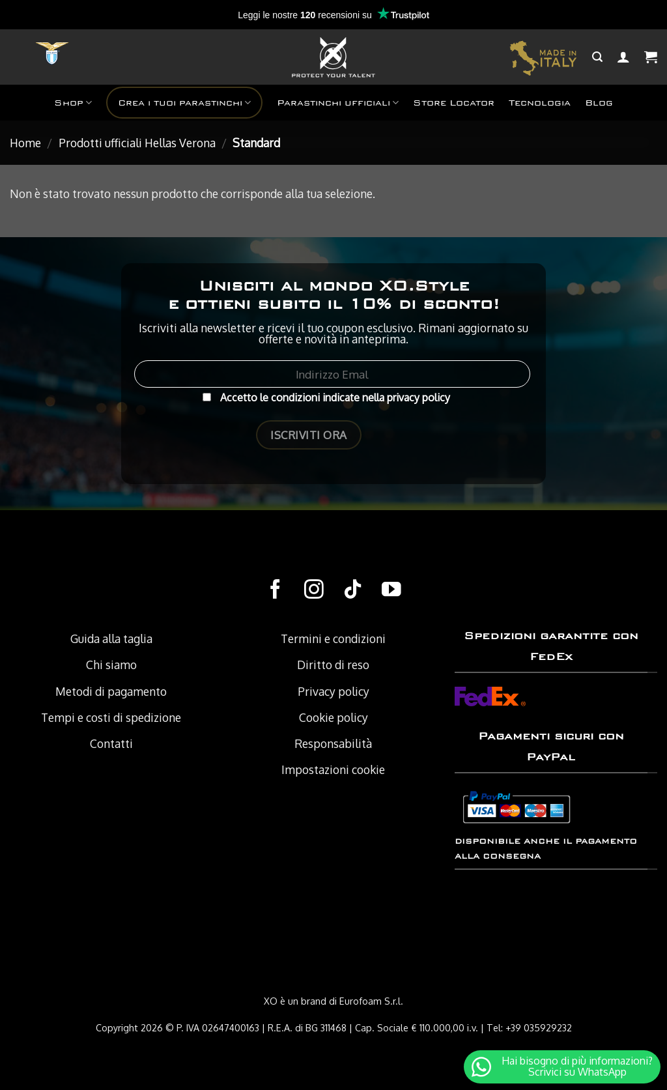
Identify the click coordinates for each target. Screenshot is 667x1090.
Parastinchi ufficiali (338, 102)
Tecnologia (540, 102)
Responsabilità (333, 743)
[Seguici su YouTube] (391, 590)
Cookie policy (333, 717)
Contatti (111, 743)
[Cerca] (597, 57)
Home (25, 143)
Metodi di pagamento (111, 691)
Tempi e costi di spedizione (111, 717)
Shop (73, 102)
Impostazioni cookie (333, 769)
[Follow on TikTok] (353, 590)
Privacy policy (333, 691)
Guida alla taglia (111, 638)
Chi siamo (111, 664)
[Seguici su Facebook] (275, 590)
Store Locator (453, 102)
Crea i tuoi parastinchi (184, 102)
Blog (599, 102)
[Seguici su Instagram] (314, 590)
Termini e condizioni (333, 638)
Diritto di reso (333, 664)
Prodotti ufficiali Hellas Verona (137, 143)
